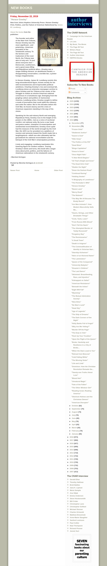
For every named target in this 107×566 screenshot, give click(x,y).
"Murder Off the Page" (80, 330)
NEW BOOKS (21, 8)
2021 (72, 114)
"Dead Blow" (76, 145)
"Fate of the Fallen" (79, 385)
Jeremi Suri (74, 531)
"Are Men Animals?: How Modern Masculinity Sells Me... (82, 207)
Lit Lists (73, 42)
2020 (72, 117)
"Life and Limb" (77, 363)
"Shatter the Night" (79, 167)
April (74, 424)
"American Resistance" (80, 283)
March (74, 428)
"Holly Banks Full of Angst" (82, 323)
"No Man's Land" (78, 305)
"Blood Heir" (76, 378)
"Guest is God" (77, 136)
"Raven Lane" (76, 189)
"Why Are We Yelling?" (80, 327)
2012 (72, 456)
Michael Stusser (76, 509)
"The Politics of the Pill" (81, 142)
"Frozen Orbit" (77, 129)
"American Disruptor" (80, 403)
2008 (72, 468)
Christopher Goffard (78, 507)
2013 (72, 453)
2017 (72, 440)
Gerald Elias (75, 479)
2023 (72, 107)
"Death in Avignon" (79, 243)
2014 (72, 450)
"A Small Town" (77, 240)
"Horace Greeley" (18, 19)
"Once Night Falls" (78, 155)
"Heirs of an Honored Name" (82, 256)
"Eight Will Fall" (77, 290)
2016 (72, 443)
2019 (72, 120)
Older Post (58, 170)
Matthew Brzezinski (78, 515)
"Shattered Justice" (79, 133)
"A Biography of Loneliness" (82, 180)
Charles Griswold (77, 512)
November (76, 126)
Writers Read (75, 50)
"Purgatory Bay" (78, 234)
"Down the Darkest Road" (81, 170)
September (76, 409)
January (75, 434)
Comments (74, 92)
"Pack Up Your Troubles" (81, 336)
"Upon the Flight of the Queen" (83, 339)
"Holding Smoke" (78, 176)
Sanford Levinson (77, 520)
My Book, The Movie (78, 44)
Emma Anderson (76, 496)
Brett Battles (75, 485)
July (74, 415)
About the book (16, 32)
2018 (72, 437)
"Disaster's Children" (79, 268)
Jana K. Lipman (76, 488)
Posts (72, 89)
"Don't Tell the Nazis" (79, 225)
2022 (72, 111)
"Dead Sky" (76, 308)
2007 (72, 472)
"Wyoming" (76, 293)
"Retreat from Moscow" (80, 354)
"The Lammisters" (78, 259)
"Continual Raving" (79, 173)
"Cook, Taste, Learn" (79, 219)
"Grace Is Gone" (77, 151)
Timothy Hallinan (77, 482)
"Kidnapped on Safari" (80, 280)
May (74, 421)
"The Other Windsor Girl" (81, 388)
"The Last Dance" (78, 271)
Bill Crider (74, 501)
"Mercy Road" (77, 192)
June (74, 418)
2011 (72, 459)
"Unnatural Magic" (78, 381)
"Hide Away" (76, 139)
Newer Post (15, 170)
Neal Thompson (76, 526)
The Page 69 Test (77, 53)
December (76, 123)
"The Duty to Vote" (78, 333)
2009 (72, 465)
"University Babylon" (79, 265)
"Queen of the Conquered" (82, 262)
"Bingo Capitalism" (79, 148)
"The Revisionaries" (79, 237)
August (75, 412)
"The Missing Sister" (79, 360)
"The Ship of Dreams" (80, 314)
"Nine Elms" (76, 302)
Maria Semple (75, 490)
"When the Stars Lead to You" (83, 351)
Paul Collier (74, 523)
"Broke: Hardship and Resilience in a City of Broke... (81, 345)
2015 (72, 447)
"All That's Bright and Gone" (82, 161)
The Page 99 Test (77, 47)
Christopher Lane (77, 504)
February (76, 431)
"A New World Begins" (80, 158)
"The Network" (77, 195)
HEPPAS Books (76, 58)
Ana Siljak (74, 493)
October (75, 406)
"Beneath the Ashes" (79, 287)
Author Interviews (77, 55)
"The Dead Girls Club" (80, 164)
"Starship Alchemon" (79, 252)
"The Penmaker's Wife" (80, 183)
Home (36, 170)
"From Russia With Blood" (82, 222)
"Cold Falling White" (79, 357)
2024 (72, 104)
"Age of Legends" (78, 311)
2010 (72, 462)
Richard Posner (76, 528)
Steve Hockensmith (78, 499)
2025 (72, 101)
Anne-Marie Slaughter (78, 517)
